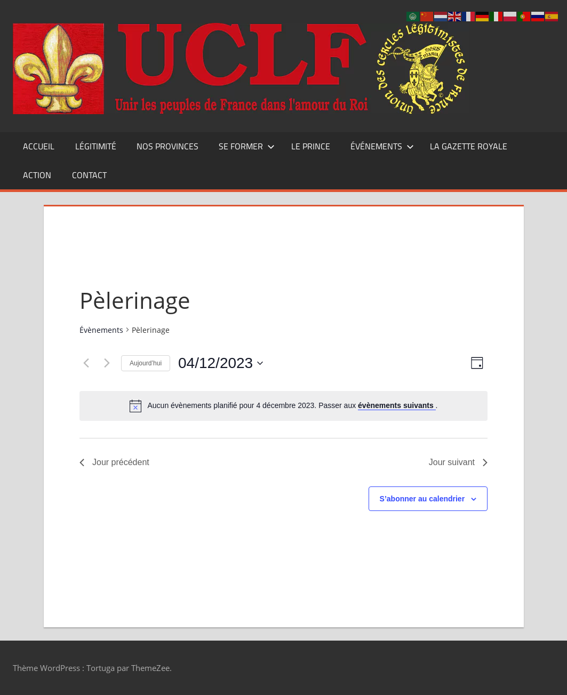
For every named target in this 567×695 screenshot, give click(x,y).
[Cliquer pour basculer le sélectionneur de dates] (220, 363)
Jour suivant (458, 462)
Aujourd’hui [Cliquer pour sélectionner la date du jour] (146, 363)
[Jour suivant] (106, 363)
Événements (382, 146)
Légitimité (95, 146)
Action (37, 175)
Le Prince (310, 146)
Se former (247, 146)
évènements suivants (397, 405)
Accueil (38, 146)
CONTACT (89, 175)
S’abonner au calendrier (422, 498)
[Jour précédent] (85, 363)
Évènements (101, 330)
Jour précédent (114, 462)
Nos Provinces (167, 146)
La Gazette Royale (468, 146)
